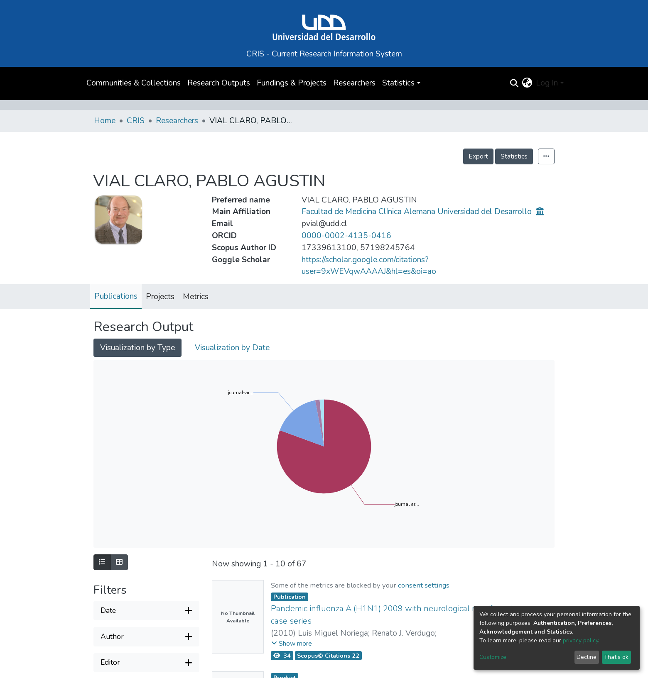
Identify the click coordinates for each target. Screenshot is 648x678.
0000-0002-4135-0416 (346, 235)
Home (104, 120)
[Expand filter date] (146, 611)
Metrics (196, 296)
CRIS (136, 120)
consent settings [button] (423, 585)
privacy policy (580, 640)
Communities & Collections (133, 83)
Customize (492, 657)
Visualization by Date (232, 347)
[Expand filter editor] (146, 663)
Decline (586, 657)
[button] (527, 83)
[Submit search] (514, 83)
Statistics (514, 156)
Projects (160, 296)
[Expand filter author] (146, 637)
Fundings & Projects (291, 83)
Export (478, 156)
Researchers (354, 83)
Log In (547, 83)
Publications (115, 296)
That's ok (616, 657)
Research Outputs (218, 83)
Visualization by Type (137, 347)
